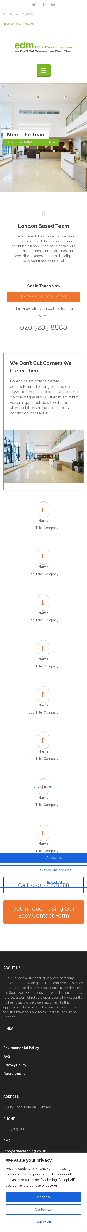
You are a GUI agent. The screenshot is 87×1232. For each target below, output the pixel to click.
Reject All (43, 1222)
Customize (43, 1209)
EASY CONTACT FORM (43, 296)
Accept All (43, 1197)
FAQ (6, 1056)
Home (28, 142)
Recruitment (14, 1073)
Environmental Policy (21, 1048)
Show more (42, 786)
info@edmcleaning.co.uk (19, 23)
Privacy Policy (14, 1065)
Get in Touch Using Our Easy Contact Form (43, 912)
